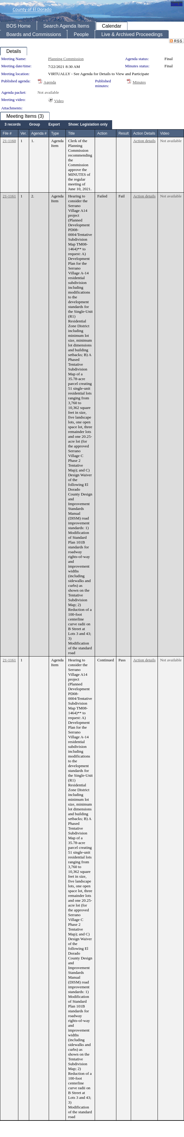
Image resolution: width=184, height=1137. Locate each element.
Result (123, 133)
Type (55, 133)
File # (7, 133)
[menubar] (56, 124)
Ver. (23, 133)
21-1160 (9, 141)
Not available (48, 92)
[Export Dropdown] (54, 124)
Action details (144, 141)
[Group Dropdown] (35, 124)
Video (59, 101)
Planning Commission (66, 58)
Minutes (139, 82)
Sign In (176, 4)
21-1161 (9, 196)
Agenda (50, 82)
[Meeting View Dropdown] (88, 124)
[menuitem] (12, 124)
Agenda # (39, 133)
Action (102, 133)
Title (71, 133)
